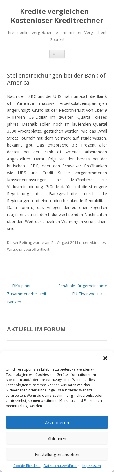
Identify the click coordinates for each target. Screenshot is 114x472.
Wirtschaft (16, 249)
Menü (57, 54)
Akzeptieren (57, 422)
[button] (105, 358)
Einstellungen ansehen (57, 454)
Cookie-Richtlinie (27, 465)
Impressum (91, 465)
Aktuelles (98, 242)
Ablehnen (57, 438)
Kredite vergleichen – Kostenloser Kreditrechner (57, 16)
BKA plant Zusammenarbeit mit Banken (26, 294)
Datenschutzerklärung (61, 465)
